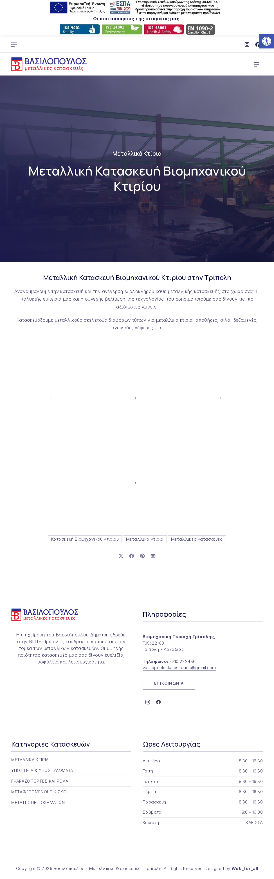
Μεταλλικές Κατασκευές (197, 539)
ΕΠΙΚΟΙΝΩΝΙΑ (169, 683)
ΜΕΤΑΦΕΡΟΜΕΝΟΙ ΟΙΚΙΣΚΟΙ (39, 791)
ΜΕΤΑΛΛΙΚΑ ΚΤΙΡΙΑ (30, 759)
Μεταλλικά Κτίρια (137, 153)
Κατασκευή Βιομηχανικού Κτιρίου (85, 539)
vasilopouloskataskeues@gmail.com (179, 667)
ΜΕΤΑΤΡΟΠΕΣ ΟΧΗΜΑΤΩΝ (38, 802)
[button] (266, 41)
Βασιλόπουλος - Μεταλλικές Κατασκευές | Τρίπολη (107, 868)
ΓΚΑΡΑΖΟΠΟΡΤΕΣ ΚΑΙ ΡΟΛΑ (39, 781)
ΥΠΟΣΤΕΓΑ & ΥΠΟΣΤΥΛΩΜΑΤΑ (42, 770)
